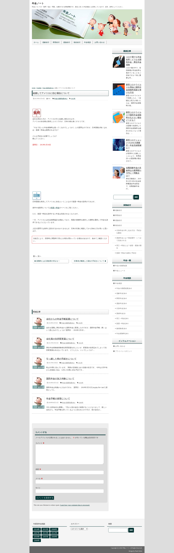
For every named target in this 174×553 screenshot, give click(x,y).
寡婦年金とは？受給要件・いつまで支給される (129, 239)
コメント (39, 443)
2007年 (37, 533)
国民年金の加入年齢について (60, 378)
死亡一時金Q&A (122, 318)
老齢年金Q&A (121, 293)
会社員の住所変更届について (60, 339)
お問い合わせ (100, 42)
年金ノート (38, 3)
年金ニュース (120, 271)
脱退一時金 (55, 208)
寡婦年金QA (120, 313)
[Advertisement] (70, 66)
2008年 (37, 540)
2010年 (80, 323)
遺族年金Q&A (121, 303)
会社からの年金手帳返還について (62, 319)
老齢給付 (45, 42)
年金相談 (87, 42)
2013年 (73, 98)
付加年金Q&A (121, 308)
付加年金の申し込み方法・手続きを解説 (129, 232)
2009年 (81, 402)
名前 (38, 469)
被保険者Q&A (121, 328)
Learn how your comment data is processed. (75, 505)
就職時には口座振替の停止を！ (48, 261)
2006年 (54, 529)
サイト (38, 488)
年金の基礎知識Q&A (60, 98)
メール (39, 479)
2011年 (81, 343)
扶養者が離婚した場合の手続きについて (89, 261)
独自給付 (77, 42)
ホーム (36, 42)
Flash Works (138, 551)
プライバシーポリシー (123, 351)
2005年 (45, 537)
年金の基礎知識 (121, 266)
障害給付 (56, 42)
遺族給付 (66, 42)
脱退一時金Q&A (122, 323)
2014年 (37, 529)
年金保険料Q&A (122, 333)
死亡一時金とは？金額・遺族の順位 (129, 247)
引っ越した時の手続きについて (61, 359)
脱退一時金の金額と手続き (126, 253)
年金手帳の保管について (58, 398)
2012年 (54, 533)
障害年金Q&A (121, 298)
